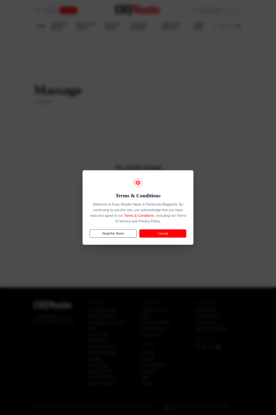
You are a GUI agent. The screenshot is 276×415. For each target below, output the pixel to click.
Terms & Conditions (139, 215)
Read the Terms (113, 233)
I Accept (162, 233)
